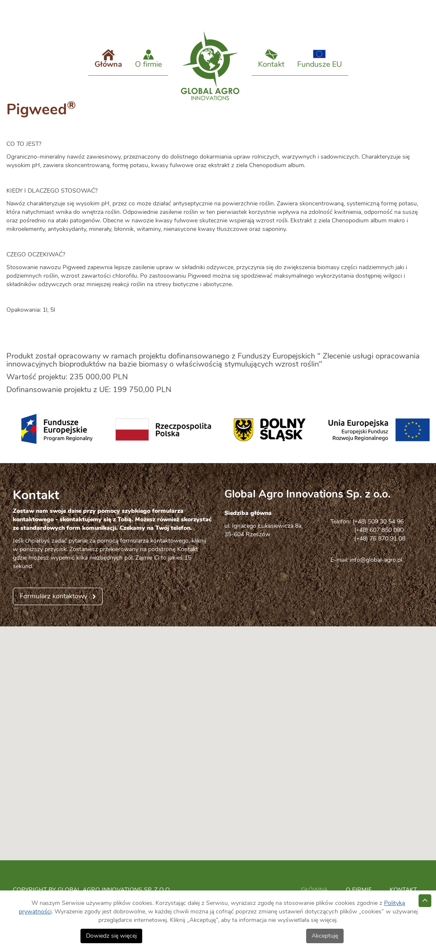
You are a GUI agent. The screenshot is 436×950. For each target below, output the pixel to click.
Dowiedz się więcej (111, 936)
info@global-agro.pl (376, 569)
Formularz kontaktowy (53, 604)
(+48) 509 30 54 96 (378, 530)
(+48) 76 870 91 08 (367, 547)
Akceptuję (325, 936)
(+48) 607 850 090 (367, 539)
